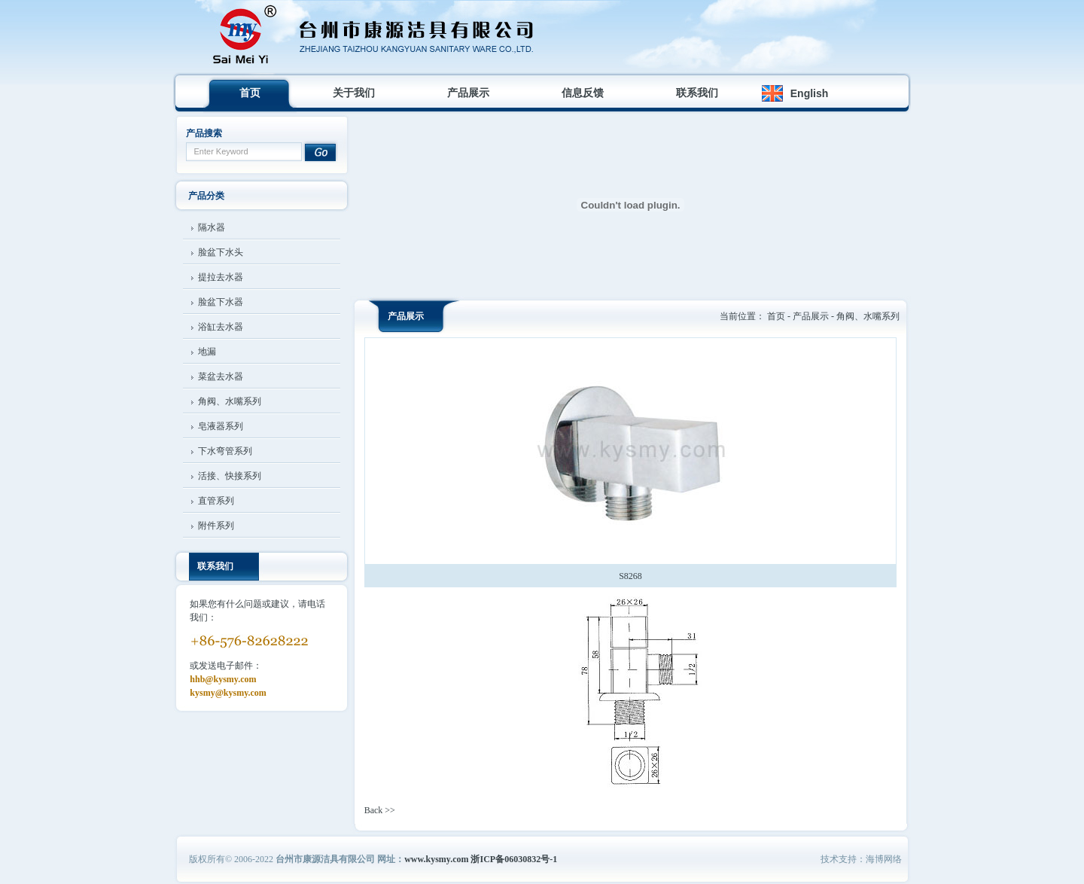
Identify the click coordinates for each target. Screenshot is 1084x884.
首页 (249, 93)
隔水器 (211, 227)
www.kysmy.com (436, 859)
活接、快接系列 (229, 476)
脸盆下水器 (220, 302)
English (809, 93)
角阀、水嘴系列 (229, 401)
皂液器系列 (220, 426)
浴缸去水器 (220, 327)
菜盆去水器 (220, 376)
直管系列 (216, 500)
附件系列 (216, 525)
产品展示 (468, 93)
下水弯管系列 (225, 451)
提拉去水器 (220, 277)
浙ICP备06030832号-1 (513, 859)
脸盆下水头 (220, 252)
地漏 (207, 351)
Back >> (379, 810)
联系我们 (697, 93)
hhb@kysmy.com (223, 679)
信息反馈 (583, 93)
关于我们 (354, 93)
